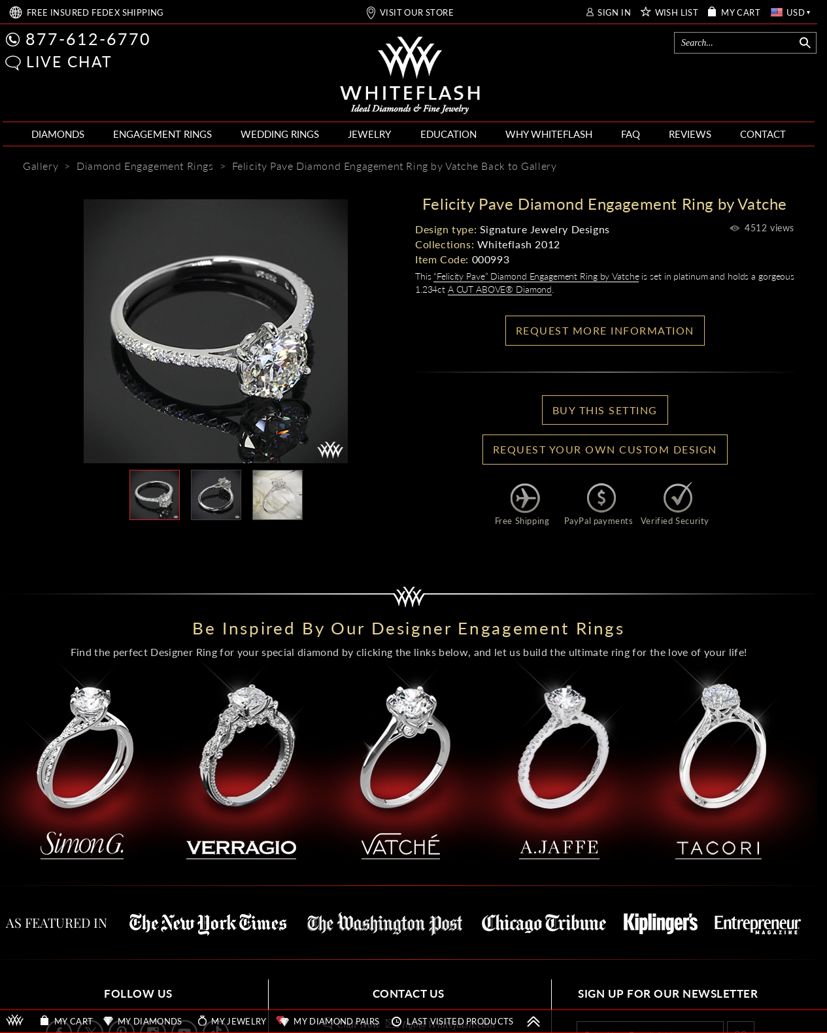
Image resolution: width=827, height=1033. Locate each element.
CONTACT (763, 134)
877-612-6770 (88, 38)
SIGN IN (614, 13)
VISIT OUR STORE (417, 13)
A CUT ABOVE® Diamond (500, 289)
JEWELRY (369, 134)
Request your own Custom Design (605, 449)
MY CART (740, 13)
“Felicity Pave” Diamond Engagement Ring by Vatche (536, 276)
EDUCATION (448, 134)
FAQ (630, 134)
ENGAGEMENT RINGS (162, 134)
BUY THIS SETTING (605, 410)
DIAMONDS (57, 134)
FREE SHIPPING (95, 13)
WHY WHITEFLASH (548, 134)
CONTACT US (409, 993)
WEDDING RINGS (280, 134)
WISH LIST (677, 13)
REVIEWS (690, 134)
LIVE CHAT (69, 61)
